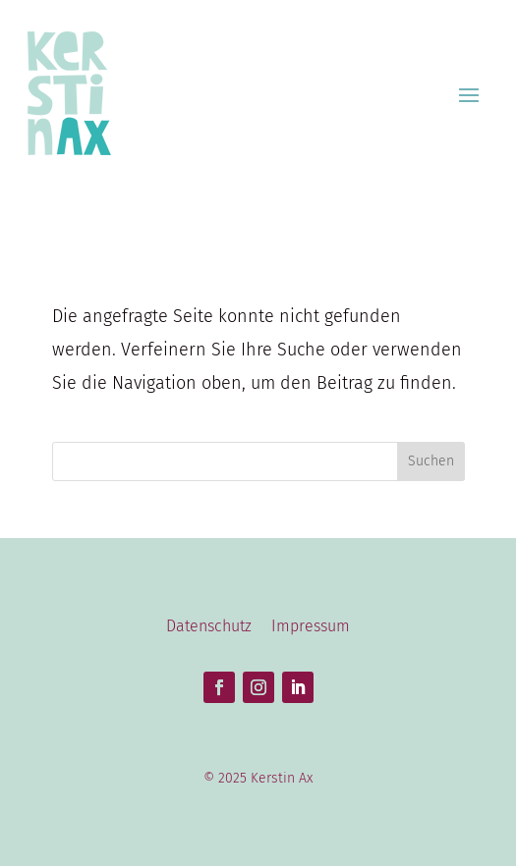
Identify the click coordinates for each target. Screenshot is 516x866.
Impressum (310, 626)
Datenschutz (209, 626)
